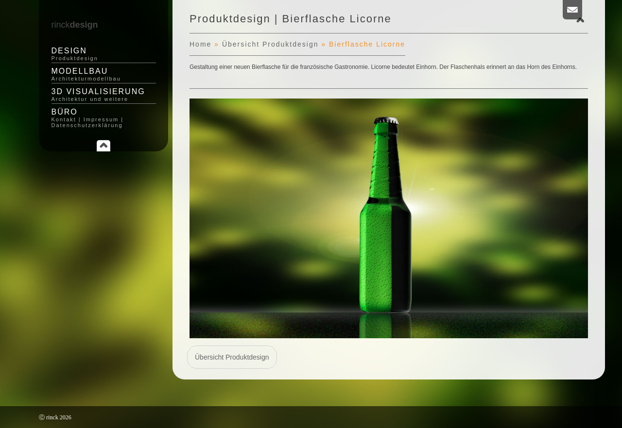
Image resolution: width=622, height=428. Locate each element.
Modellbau (104, 74)
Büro (104, 118)
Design (104, 54)
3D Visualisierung (104, 94)
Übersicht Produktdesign (270, 44)
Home (200, 44)
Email (572, 9)
